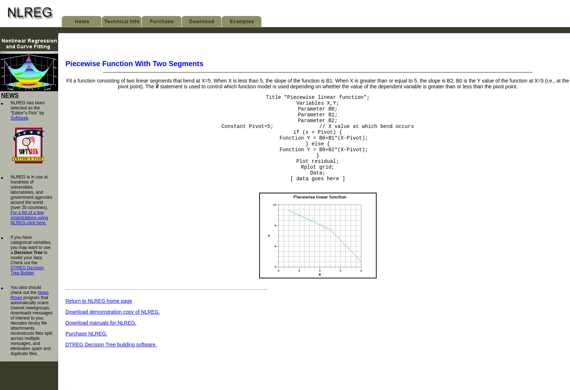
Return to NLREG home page (98, 317)
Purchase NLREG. (86, 350)
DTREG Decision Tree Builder (27, 270)
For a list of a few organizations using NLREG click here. (29, 217)
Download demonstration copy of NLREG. (112, 328)
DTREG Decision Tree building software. (111, 361)
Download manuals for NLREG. (100, 339)
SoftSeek (19, 118)
